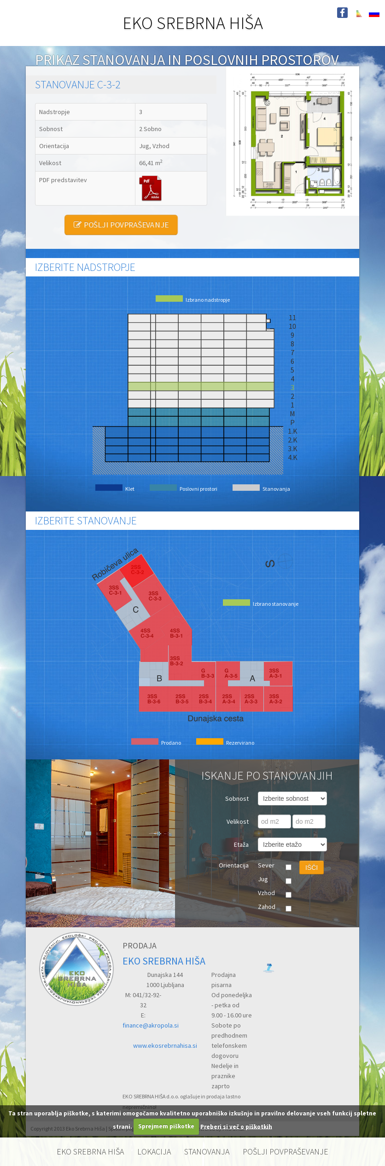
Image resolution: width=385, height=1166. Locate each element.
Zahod (266, 906)
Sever (266, 865)
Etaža (241, 844)
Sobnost (237, 798)
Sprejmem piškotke (166, 1126)
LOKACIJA (154, 1151)
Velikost (238, 821)
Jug (263, 879)
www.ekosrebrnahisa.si (165, 1045)
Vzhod (266, 893)
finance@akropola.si (150, 1025)
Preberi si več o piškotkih (236, 1126)
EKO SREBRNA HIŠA (192, 23)
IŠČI (311, 867)
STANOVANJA (206, 1151)
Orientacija (234, 865)
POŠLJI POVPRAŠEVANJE (121, 225)
